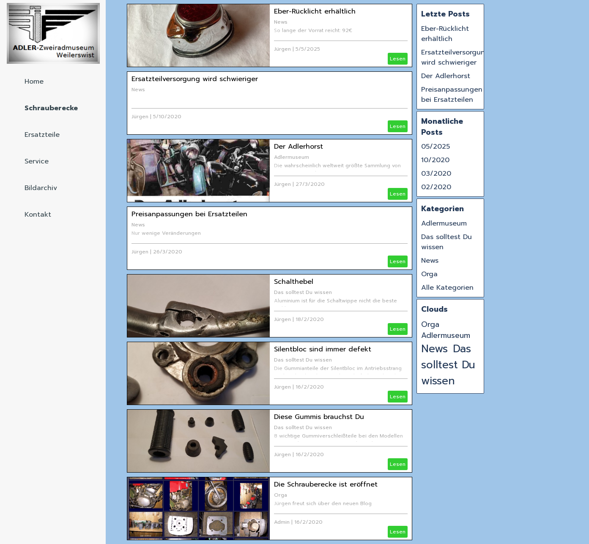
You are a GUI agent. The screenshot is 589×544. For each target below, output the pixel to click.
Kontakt (38, 214)
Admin (282, 522)
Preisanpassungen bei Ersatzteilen (189, 214)
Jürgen (282, 49)
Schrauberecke (51, 108)
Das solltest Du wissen (303, 292)
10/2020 (435, 160)
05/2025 (435, 146)
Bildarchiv (41, 188)
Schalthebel (293, 282)
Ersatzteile (42, 135)
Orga (280, 495)
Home (34, 81)
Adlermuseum (291, 157)
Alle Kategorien (447, 288)
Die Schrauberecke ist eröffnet (326, 484)
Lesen (397, 59)
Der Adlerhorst (298, 146)
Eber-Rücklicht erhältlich (315, 11)
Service (37, 161)
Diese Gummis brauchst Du (319, 417)
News (281, 22)
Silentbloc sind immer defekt (322, 349)
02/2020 (436, 187)
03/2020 (436, 174)
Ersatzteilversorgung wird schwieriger (194, 79)
